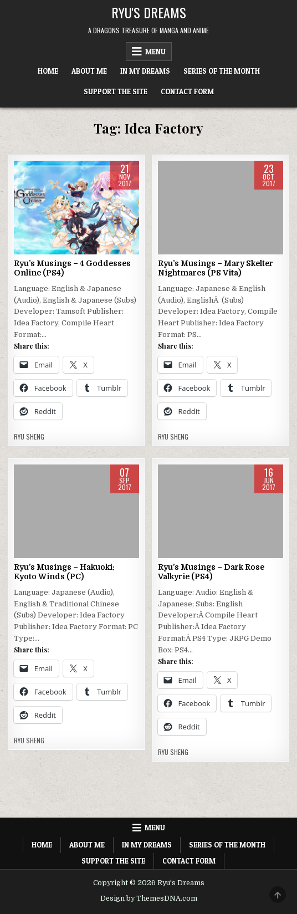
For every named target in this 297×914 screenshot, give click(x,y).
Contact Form (187, 91)
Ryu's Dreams (148, 12)
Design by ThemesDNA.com (148, 898)
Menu (155, 51)
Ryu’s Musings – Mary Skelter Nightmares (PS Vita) (215, 268)
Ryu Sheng (29, 436)
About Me (89, 71)
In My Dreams (145, 71)
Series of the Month (221, 71)
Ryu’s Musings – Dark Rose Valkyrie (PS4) (211, 572)
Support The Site (115, 91)
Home (48, 71)
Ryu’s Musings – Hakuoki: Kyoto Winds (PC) (64, 572)
